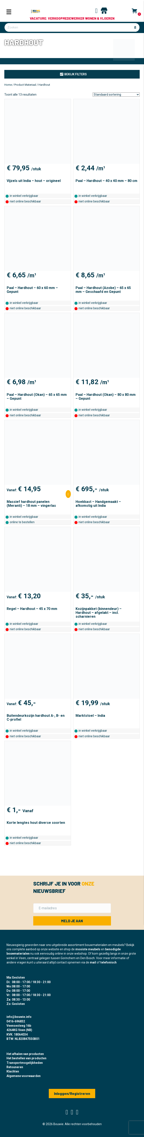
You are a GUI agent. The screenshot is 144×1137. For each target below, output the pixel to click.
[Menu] (8, 11)
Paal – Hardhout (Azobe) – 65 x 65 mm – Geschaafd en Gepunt (103, 290)
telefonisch (108, 962)
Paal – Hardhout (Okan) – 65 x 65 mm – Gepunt (37, 397)
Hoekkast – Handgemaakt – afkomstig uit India (98, 504)
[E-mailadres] (72, 908)
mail (93, 962)
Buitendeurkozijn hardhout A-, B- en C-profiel (36, 718)
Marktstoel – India (90, 716)
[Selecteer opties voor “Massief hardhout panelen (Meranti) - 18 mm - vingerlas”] (68, 494)
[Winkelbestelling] (116, 94)
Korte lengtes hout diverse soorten (36, 823)
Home (8, 84)
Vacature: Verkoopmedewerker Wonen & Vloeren (72, 18)
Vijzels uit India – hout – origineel (34, 181)
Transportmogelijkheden (24, 1062)
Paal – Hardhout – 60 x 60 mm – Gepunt (32, 290)
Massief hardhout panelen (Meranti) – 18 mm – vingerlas (31, 504)
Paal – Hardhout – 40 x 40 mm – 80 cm (106, 181)
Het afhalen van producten (25, 1054)
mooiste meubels (87, 949)
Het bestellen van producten (26, 1058)
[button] (72, 74)
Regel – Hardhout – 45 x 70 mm (32, 609)
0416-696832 (15, 1021)
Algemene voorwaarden (23, 1076)
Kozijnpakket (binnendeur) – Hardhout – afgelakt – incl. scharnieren (99, 613)
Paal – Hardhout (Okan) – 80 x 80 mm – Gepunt (106, 397)
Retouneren (14, 1067)
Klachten (12, 1071)
